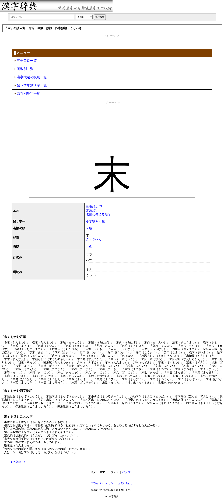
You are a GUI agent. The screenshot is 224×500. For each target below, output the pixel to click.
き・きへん (94, 239)
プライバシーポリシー (103, 483)
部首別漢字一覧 (28, 93)
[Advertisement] (112, 41)
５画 (89, 246)
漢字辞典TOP (18, 461)
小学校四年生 (95, 221)
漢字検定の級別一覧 (32, 77)
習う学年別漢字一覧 (32, 85)
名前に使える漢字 (98, 214)
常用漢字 (92, 210)
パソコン (127, 472)
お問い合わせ (125, 483)
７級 (89, 228)
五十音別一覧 (27, 61)
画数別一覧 (25, 69)
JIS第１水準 (94, 206)
